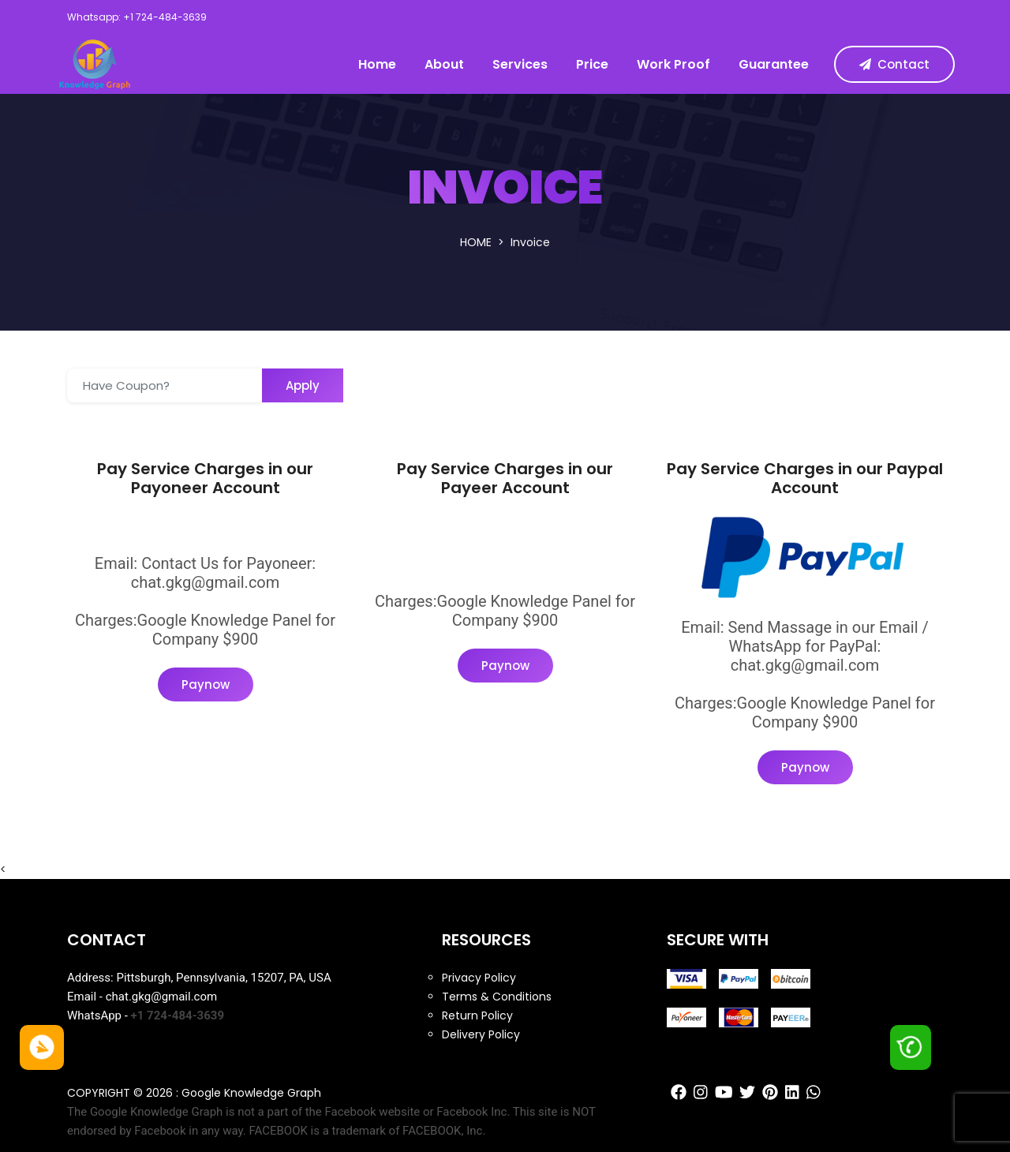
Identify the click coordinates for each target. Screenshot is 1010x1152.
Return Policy (477, 1015)
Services (520, 64)
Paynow (205, 684)
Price (592, 64)
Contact (894, 64)
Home (377, 64)
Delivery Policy (481, 1034)
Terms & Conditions (497, 996)
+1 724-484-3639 (177, 1015)
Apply (303, 385)
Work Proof (673, 64)
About (444, 64)
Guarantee (774, 64)
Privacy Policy (479, 978)
